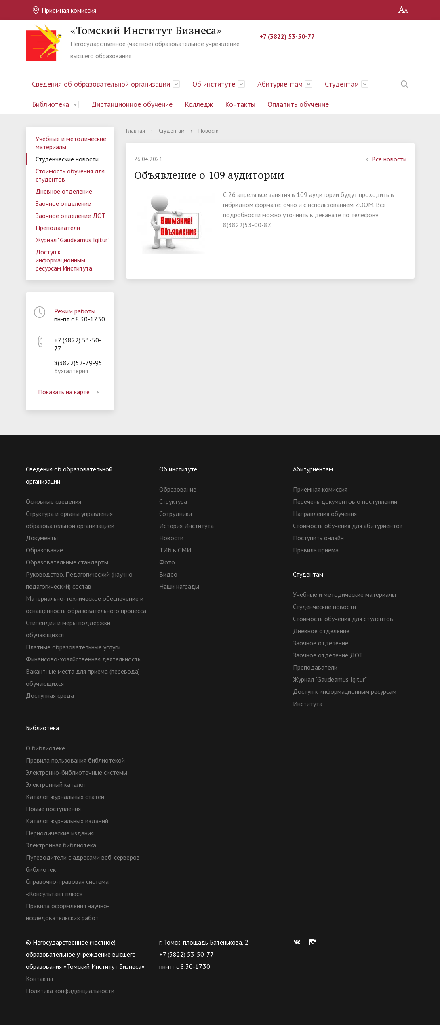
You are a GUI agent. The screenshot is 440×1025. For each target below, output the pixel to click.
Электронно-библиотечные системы (76, 772)
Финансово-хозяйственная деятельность (83, 659)
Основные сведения (53, 501)
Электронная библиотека (61, 845)
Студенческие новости (67, 159)
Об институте (213, 84)
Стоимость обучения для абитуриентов (348, 526)
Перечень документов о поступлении (345, 501)
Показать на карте (70, 392)
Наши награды (179, 586)
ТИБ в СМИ (175, 550)
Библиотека (50, 104)
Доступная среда (50, 695)
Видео (168, 574)
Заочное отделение (63, 203)
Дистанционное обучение (132, 104)
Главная (135, 130)
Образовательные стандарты (67, 562)
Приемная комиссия (64, 10)
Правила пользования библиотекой (75, 760)
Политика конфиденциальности (70, 991)
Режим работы (74, 311)
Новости (171, 538)
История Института (186, 526)
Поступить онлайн (318, 538)
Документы (42, 538)
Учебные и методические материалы (71, 143)
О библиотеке (45, 748)
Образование (44, 550)
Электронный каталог (56, 784)
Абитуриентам (280, 84)
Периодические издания (60, 833)
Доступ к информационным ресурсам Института (64, 260)
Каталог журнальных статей (65, 797)
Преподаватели (58, 228)
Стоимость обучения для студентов (70, 175)
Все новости (385, 159)
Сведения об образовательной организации (101, 84)
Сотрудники (175, 513)
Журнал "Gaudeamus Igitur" (72, 240)
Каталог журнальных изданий (67, 821)
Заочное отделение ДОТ (70, 215)
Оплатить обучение (298, 104)
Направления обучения (325, 513)
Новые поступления (53, 809)
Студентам (342, 84)
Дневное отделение (64, 191)
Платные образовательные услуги (73, 647)
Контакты (240, 104)
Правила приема (316, 550)
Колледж (199, 104)
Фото (167, 562)
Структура (173, 501)
